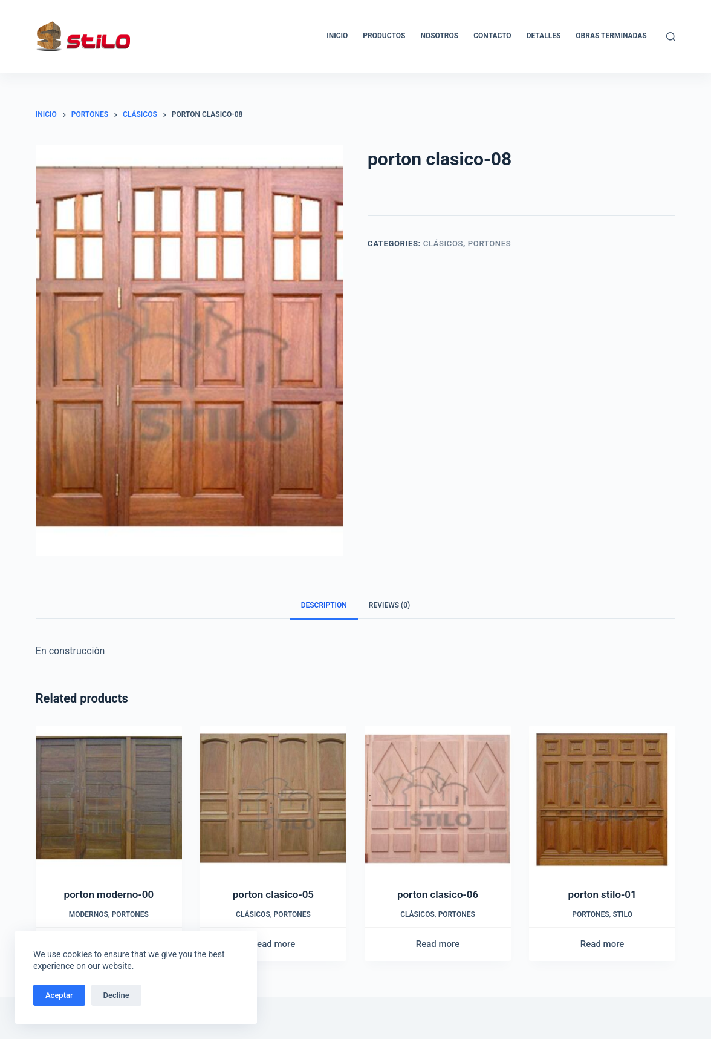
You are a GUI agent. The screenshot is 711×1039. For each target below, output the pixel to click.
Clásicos (443, 243)
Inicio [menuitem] (337, 35)
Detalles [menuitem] (544, 35)
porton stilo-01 (602, 894)
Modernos (88, 914)
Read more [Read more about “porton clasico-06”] (438, 944)
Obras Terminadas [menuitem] (611, 35)
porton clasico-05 (273, 894)
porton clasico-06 (437, 894)
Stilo (622, 914)
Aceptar (59, 995)
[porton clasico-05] (273, 799)
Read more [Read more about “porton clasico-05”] (274, 944)
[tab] (324, 605)
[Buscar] (670, 36)
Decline (116, 995)
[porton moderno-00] (109, 799)
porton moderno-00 (109, 894)
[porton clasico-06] (438, 799)
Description (324, 605)
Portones (489, 243)
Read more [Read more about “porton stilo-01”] (602, 944)
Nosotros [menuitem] (439, 35)
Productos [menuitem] (384, 35)
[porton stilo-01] (602, 799)
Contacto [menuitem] (492, 35)
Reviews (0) (389, 605)
